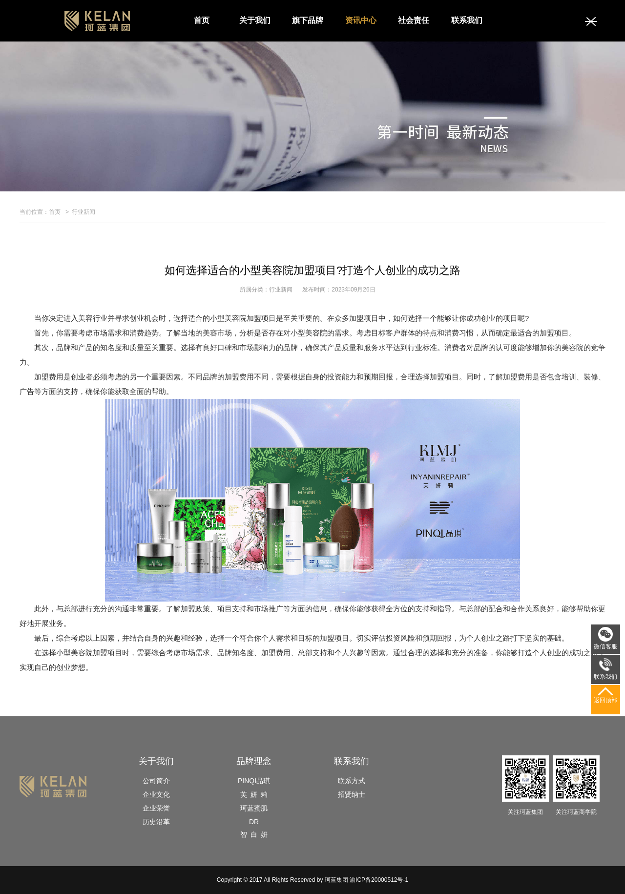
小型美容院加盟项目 (89, 652)
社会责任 (413, 20)
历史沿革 (156, 822)
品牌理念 (253, 761)
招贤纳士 (351, 794)
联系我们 (466, 20)
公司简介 (156, 781)
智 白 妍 (254, 834)
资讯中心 (360, 20)
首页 (201, 20)
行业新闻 (83, 211)
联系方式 (351, 781)
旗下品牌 (307, 20)
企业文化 (156, 794)
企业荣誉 (156, 808)
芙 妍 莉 (254, 794)
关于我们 (255, 20)
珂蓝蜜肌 (254, 808)
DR (254, 822)
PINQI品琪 (254, 781)
